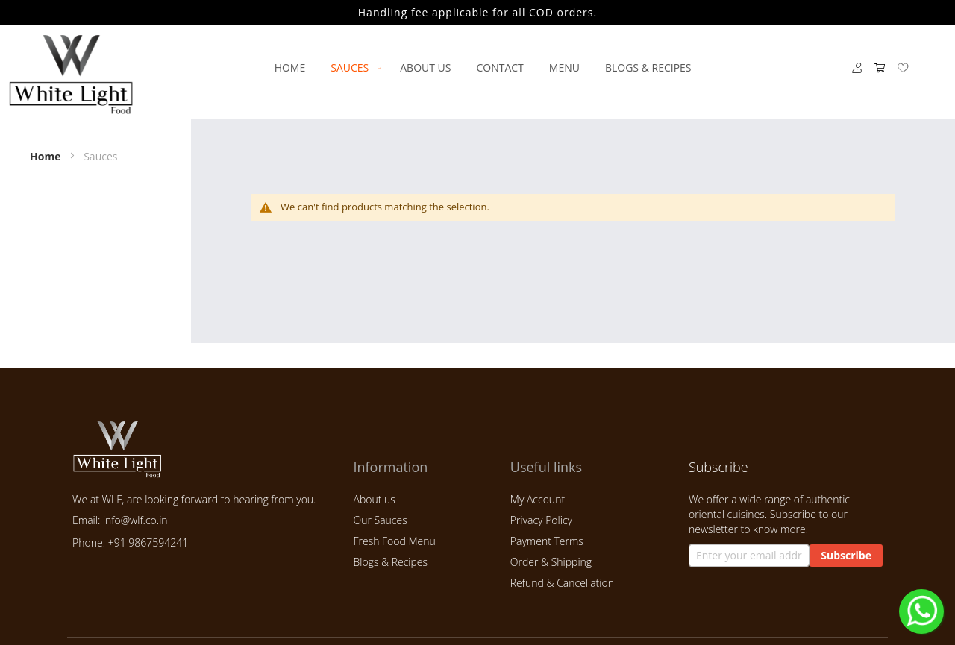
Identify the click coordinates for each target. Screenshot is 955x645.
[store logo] (70, 74)
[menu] (483, 67)
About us (374, 499)
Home (46, 156)
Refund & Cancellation (562, 583)
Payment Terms (546, 541)
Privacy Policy (541, 520)
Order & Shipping (551, 562)
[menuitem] (290, 67)
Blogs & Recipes (390, 562)
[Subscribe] (846, 555)
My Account (537, 499)
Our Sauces (380, 520)
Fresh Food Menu (394, 541)
